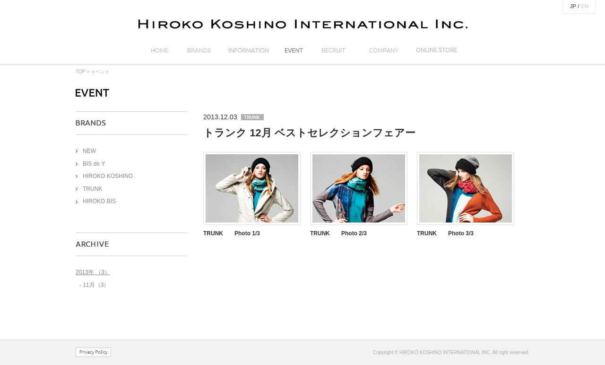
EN (584, 6)
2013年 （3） (93, 272)
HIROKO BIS (99, 201)
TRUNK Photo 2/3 (338, 233)
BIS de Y (94, 163)
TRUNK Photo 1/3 (231, 233)
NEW (89, 151)
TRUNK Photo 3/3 (445, 233)
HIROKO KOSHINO (108, 176)
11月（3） (96, 285)
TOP (80, 71)
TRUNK (92, 189)
